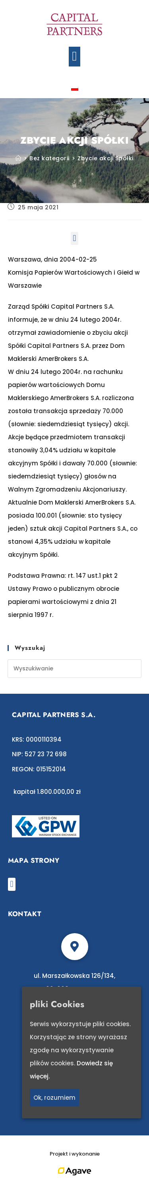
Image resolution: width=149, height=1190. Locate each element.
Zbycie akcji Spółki (105, 158)
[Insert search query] (75, 668)
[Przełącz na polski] (74, 88)
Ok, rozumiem (54, 1098)
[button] (74, 56)
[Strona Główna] (18, 158)
